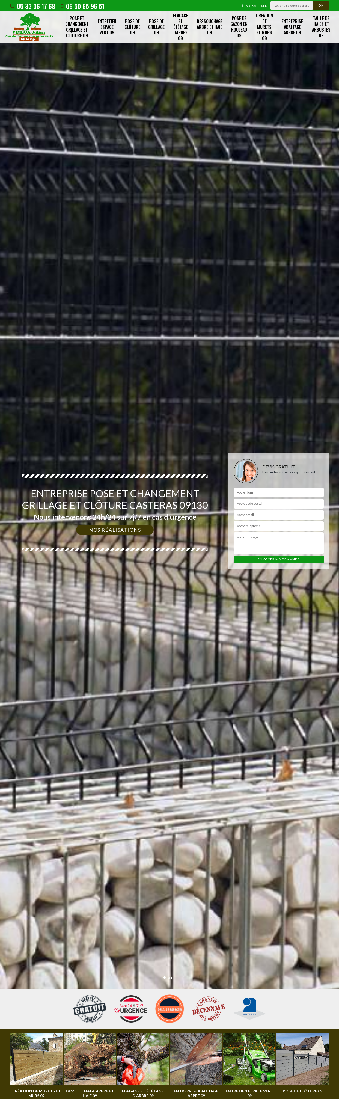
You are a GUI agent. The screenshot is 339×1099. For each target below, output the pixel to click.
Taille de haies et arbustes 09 (321, 26)
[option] (36, 1065)
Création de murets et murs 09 (264, 26)
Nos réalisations (115, 530)
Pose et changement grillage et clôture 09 (77, 26)
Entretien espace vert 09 (107, 27)
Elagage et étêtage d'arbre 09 (180, 26)
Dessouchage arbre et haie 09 (209, 27)
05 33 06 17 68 (32, 6)
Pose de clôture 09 (132, 27)
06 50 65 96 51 (83, 6)
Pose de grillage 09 (156, 27)
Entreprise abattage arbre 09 (292, 27)
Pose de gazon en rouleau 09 (239, 26)
